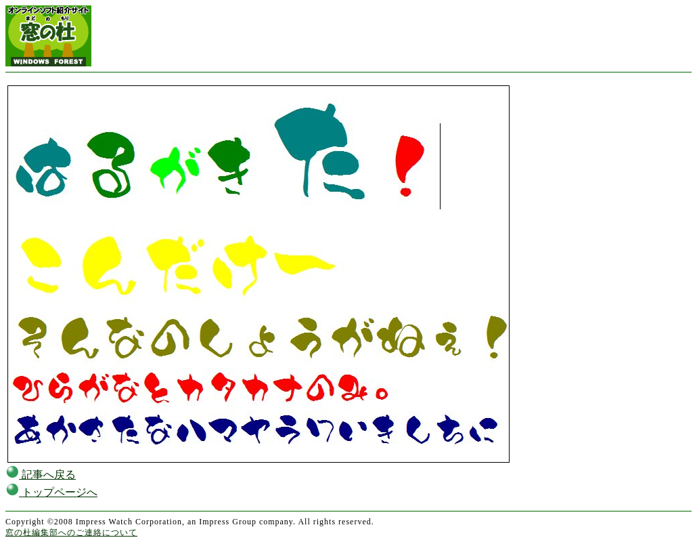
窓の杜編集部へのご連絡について (71, 532)
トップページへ (51, 492)
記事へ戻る (40, 474)
